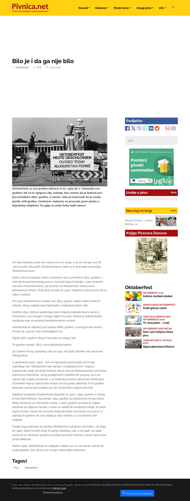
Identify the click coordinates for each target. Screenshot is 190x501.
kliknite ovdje (59, 488)
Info (161, 8)
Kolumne (100, 8)
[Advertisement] (95, 95)
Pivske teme (121, 8)
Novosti (83, 8)
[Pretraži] (173, 7)
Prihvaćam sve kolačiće (137, 493)
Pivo (16, 467)
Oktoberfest (22, 67)
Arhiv (174, 192)
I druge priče (144, 8)
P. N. (39, 67)
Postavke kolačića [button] (53, 492)
